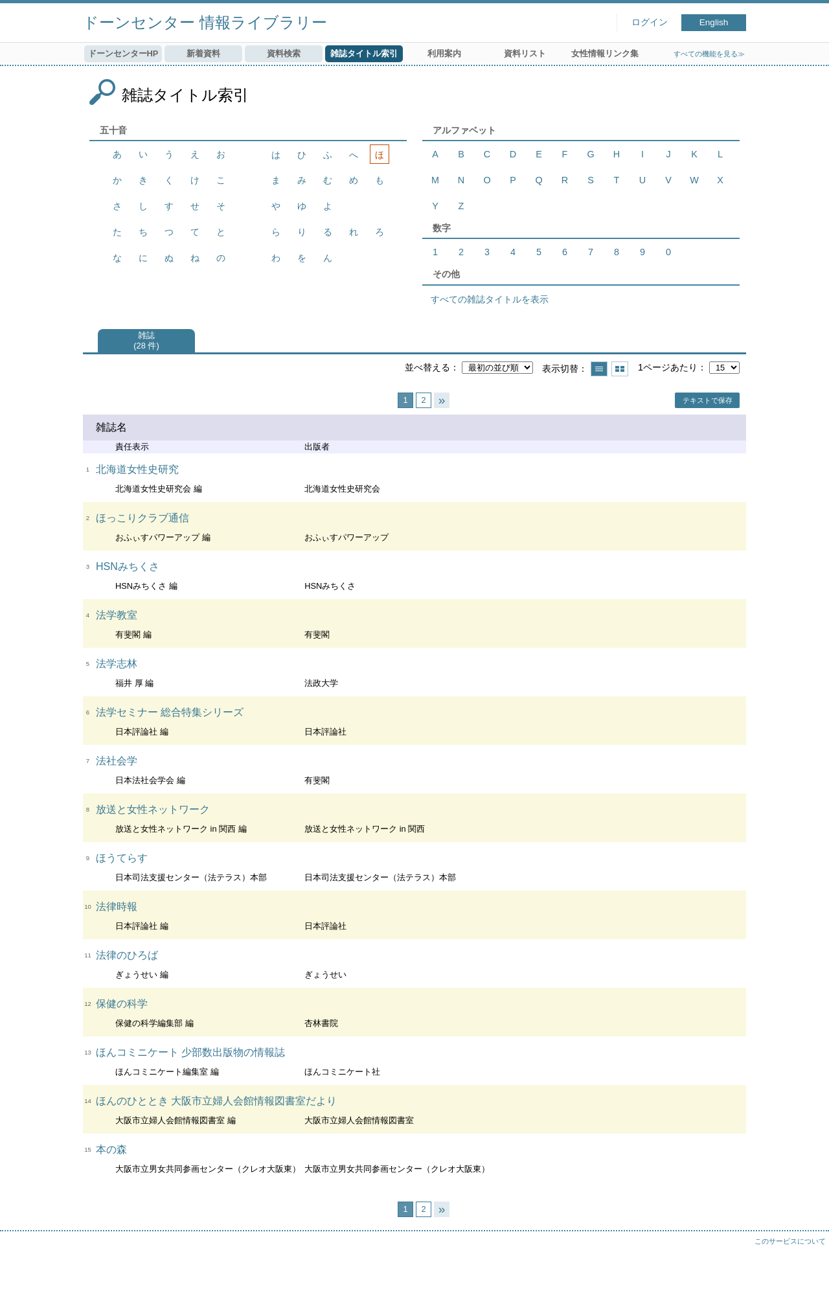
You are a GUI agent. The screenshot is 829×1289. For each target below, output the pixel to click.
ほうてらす (122, 857)
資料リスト (525, 53)
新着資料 (203, 53)
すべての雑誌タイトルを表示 (490, 299)
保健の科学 (122, 1003)
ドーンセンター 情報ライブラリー (205, 22)
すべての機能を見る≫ (709, 54)
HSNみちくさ (127, 566)
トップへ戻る (806, 1266)
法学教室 (116, 615)
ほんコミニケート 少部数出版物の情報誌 (190, 1052)
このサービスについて (790, 1241)
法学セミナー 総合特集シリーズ (170, 712)
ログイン (649, 22)
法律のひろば (127, 955)
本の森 (111, 1149)
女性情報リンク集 (605, 53)
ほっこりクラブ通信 (142, 517)
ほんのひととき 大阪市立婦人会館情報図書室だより (216, 1100)
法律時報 (116, 906)
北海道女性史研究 (137, 469)
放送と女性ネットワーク (153, 809)
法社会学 (116, 760)
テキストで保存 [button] (707, 400)
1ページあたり (668, 367)
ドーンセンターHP (123, 53)
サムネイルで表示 (619, 368)
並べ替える (427, 367)
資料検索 (284, 53)
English (714, 22)
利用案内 (444, 53)
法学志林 (116, 663)
